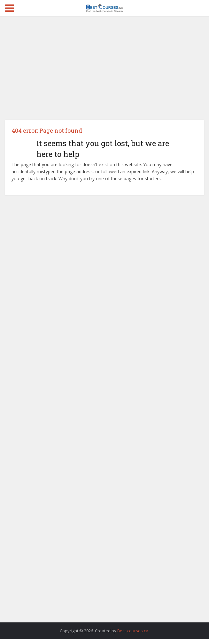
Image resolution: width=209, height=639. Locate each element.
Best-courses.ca (132, 631)
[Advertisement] (105, 70)
